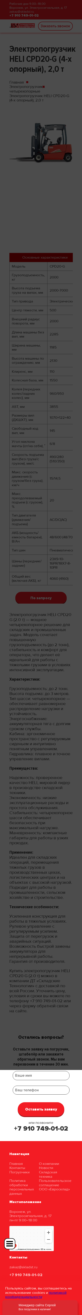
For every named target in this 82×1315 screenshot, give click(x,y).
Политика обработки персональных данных (21, 1187)
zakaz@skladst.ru (23, 1267)
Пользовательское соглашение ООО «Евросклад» (55, 1184)
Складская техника (48, 1174)
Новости (46, 1168)
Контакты (17, 1168)
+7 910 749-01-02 (41, 1129)
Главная (16, 1163)
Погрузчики (19, 1172)
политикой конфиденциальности (35, 1294)
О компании (49, 1163)
